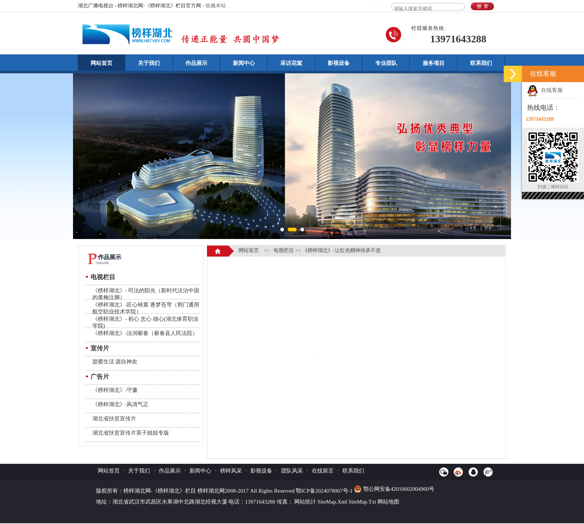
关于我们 (149, 63)
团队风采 (292, 471)
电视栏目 (103, 277)
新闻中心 (244, 63)
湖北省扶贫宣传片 (114, 418)
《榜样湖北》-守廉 (115, 390)
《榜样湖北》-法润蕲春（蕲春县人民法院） (145, 333)
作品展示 (196, 63)
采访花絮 (291, 63)
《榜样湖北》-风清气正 (120, 404)
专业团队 (386, 63)
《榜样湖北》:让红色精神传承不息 (341, 250)
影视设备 (339, 63)
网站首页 (101, 63)
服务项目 (434, 63)
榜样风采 (231, 471)
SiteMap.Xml (332, 502)
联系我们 (481, 63)
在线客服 (545, 90)
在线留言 (323, 471)
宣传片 (100, 348)
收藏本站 (215, 5)
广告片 (100, 376)
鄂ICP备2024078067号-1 (325, 491)
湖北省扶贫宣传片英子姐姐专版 (130, 433)
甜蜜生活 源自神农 (115, 362)
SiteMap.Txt (362, 502)
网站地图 (388, 502)
